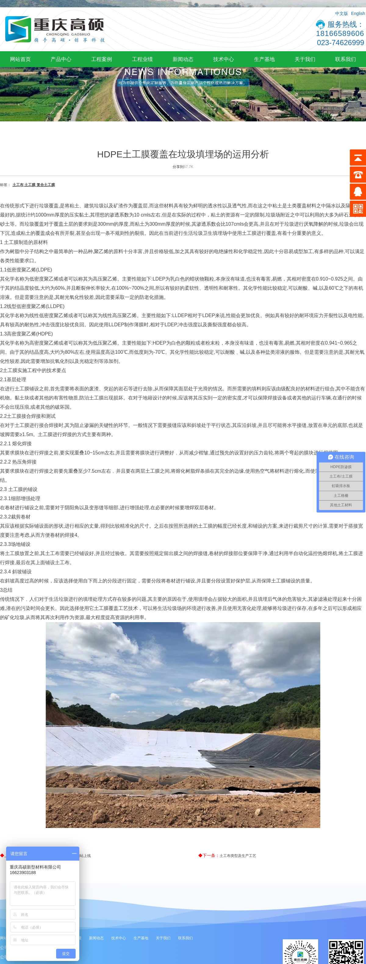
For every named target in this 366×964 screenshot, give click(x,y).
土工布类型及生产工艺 (238, 856)
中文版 (341, 13)
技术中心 (223, 59)
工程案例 (101, 59)
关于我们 (305, 59)
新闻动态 (183, 59)
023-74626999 (340, 42)
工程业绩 (142, 59)
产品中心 (61, 59)
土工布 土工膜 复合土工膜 (34, 185)
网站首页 (20, 59)
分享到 (178, 167)
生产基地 (264, 59)
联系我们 (345, 59)
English (358, 13)
